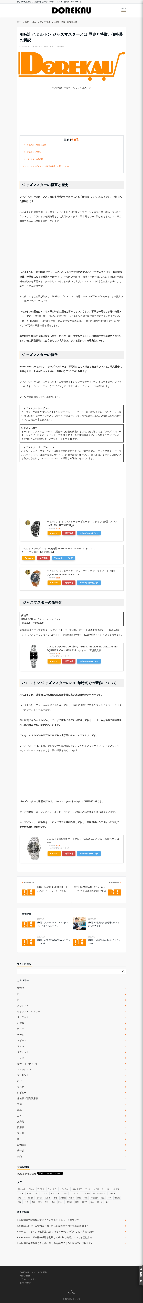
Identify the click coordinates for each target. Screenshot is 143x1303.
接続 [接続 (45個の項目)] (102, 1198)
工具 (19, 1116)
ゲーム (20, 1034)
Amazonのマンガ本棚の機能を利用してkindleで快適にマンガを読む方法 (54, 1237)
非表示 (75, 139)
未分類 (20, 1133)
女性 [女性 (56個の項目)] (79, 1198)
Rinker (58, 528)
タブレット (23, 1052)
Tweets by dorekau (27, 1174)
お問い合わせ (25, 1283)
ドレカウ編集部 (58, 47)
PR (18, 1000)
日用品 (20, 1127)
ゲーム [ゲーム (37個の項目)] (87, 1189)
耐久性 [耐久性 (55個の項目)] (61, 1202)
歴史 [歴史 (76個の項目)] (20, 1202)
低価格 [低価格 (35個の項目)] (30, 1198)
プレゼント (23, 1075)
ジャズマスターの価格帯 (33, 159)
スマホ (20, 1046)
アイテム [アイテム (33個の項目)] (40, 1189)
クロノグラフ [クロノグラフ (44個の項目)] (76, 1189)
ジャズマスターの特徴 (32, 152)
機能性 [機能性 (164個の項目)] (117, 1198)
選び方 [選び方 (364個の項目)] (84, 1202)
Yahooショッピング (89, 533)
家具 (19, 1110)
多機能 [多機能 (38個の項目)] (63, 1198)
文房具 (20, 1121)
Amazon (54, 533)
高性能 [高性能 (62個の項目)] (99, 1202)
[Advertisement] (72, 115)
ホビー (20, 1081)
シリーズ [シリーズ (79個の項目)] (105, 1189)
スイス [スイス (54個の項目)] (20, 1193)
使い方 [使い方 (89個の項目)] (39, 1198)
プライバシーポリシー (29, 1279)
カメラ (20, 1029)
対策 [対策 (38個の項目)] (86, 1198)
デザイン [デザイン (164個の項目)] (74, 1193)
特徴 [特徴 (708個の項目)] (40, 1202)
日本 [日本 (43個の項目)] (109, 1198)
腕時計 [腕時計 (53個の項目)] (69, 1202)
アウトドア (23, 1005)
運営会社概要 (25, 1276)
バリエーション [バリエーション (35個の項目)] (99, 1193)
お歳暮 (20, 1023)
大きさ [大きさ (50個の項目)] (71, 1198)
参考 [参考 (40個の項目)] (55, 1198)
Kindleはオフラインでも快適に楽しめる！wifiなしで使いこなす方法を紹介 (55, 1231)
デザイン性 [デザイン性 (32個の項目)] (85, 1193)
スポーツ (21, 1040)
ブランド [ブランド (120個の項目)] (21, 1198)
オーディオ (23, 1017)
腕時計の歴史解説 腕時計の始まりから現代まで (103, 924)
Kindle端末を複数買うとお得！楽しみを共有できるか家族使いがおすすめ (55, 1243)
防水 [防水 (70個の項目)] (92, 1202)
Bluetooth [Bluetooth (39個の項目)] (21, 1189)
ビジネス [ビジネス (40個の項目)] (111, 1193)
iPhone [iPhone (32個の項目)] (31, 1189)
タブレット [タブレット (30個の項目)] (54, 1193)
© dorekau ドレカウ (71, 1299)
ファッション (24, 1069)
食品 (19, 1156)
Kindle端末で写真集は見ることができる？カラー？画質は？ (48, 1220)
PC (18, 994)
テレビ (20, 1058)
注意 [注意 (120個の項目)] (26, 1202)
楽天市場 (69, 533)
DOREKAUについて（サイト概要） (34, 1272)
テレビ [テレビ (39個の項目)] (65, 1193)
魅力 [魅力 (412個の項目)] (107, 1202)
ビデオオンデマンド (27, 1063)
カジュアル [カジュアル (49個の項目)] (63, 1189)
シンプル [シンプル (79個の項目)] (115, 1189)
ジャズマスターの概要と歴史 (34, 145)
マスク (20, 1087)
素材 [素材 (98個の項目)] (53, 1202)
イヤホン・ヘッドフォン (30, 1011)
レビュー (21, 1092)
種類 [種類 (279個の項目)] (46, 1202)
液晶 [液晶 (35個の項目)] (33, 1202)
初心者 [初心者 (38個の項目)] (47, 1198)
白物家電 (21, 1145)
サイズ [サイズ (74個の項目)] (96, 1189)
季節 (19, 1104)
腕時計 (46, 47)
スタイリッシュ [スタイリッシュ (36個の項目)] (33, 1193)
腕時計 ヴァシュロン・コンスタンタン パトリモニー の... (52, 924)
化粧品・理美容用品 (27, 1098)
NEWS (20, 988)
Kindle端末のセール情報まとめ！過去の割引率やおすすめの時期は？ (52, 1226)
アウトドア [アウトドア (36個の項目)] (52, 1189)
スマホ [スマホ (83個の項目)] (44, 1193)
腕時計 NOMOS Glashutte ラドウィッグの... (104, 942)
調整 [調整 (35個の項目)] (77, 1202)
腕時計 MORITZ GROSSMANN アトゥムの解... (53, 942)
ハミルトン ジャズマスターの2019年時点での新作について (46, 166)
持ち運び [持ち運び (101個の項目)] (94, 1198)
